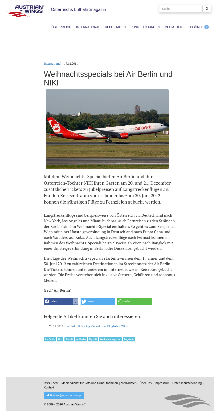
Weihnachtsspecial (110, 339)
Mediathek (173, 27)
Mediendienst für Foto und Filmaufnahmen (89, 383)
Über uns (145, 383)
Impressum (162, 383)
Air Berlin (50, 339)
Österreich (61, 27)
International (88, 27)
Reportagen (115, 27)
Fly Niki (93, 339)
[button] (61, 301)
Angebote (129, 339)
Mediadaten (128, 383)
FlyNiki (69, 339)
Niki (60, 339)
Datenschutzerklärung (187, 383)
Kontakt (49, 387)
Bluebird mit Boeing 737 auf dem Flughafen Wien (96, 326)
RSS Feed (51, 383)
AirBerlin (81, 339)
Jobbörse (195, 27)
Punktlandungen (145, 27)
